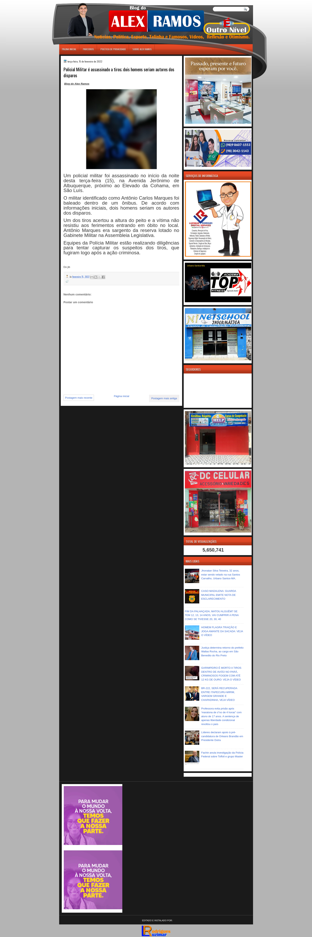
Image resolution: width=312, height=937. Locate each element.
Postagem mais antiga (164, 398)
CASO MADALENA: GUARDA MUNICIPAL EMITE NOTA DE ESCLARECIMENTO (218, 594)
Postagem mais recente (79, 397)
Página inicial (69, 49)
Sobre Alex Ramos (142, 49)
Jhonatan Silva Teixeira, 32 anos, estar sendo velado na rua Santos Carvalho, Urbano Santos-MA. (220, 574)
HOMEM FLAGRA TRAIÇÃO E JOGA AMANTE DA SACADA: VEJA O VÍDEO (222, 631)
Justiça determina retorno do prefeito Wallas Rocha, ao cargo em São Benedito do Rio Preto (222, 651)
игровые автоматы (77, 2)
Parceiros (88, 49)
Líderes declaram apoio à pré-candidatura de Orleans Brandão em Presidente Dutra (222, 736)
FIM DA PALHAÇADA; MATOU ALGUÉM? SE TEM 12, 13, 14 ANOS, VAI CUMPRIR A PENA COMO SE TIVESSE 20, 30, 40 (212, 615)
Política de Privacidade (113, 49)
